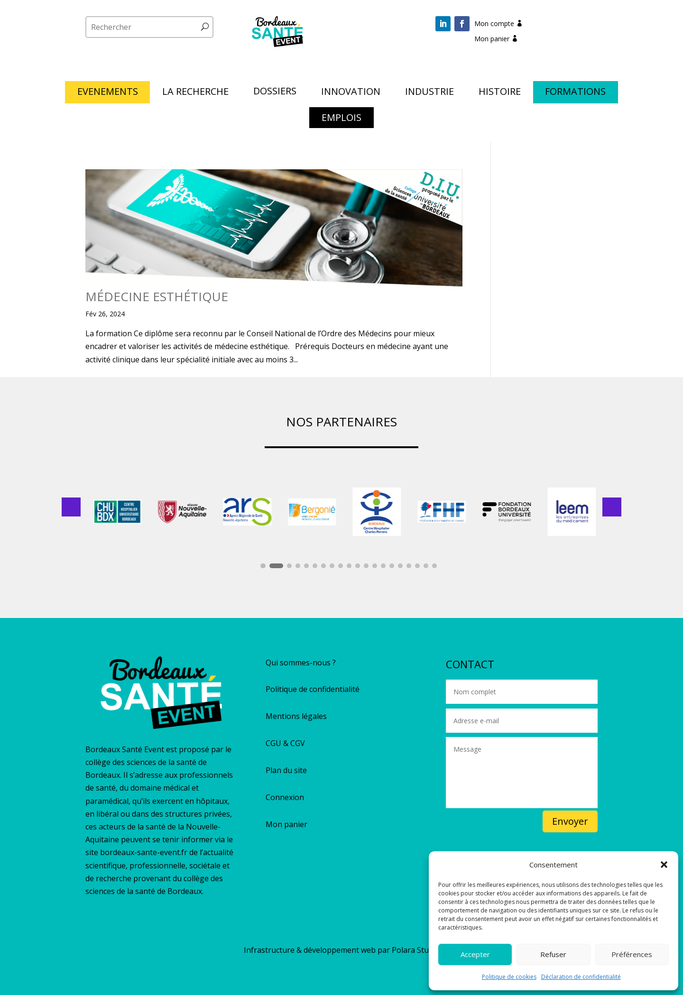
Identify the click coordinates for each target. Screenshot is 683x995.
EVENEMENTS (107, 93)
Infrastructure (269, 950)
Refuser (553, 954)
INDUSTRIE (429, 93)
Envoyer (570, 821)
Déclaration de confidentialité (581, 977)
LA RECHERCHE (195, 93)
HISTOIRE (500, 93)
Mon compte (494, 23)
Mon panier (491, 38)
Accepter (475, 954)
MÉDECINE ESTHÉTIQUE (156, 296)
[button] (664, 864)
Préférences (631, 954)
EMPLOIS (341, 119)
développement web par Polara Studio (372, 950)
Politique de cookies (509, 977)
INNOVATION (350, 93)
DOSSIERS (274, 92)
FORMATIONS (575, 93)
